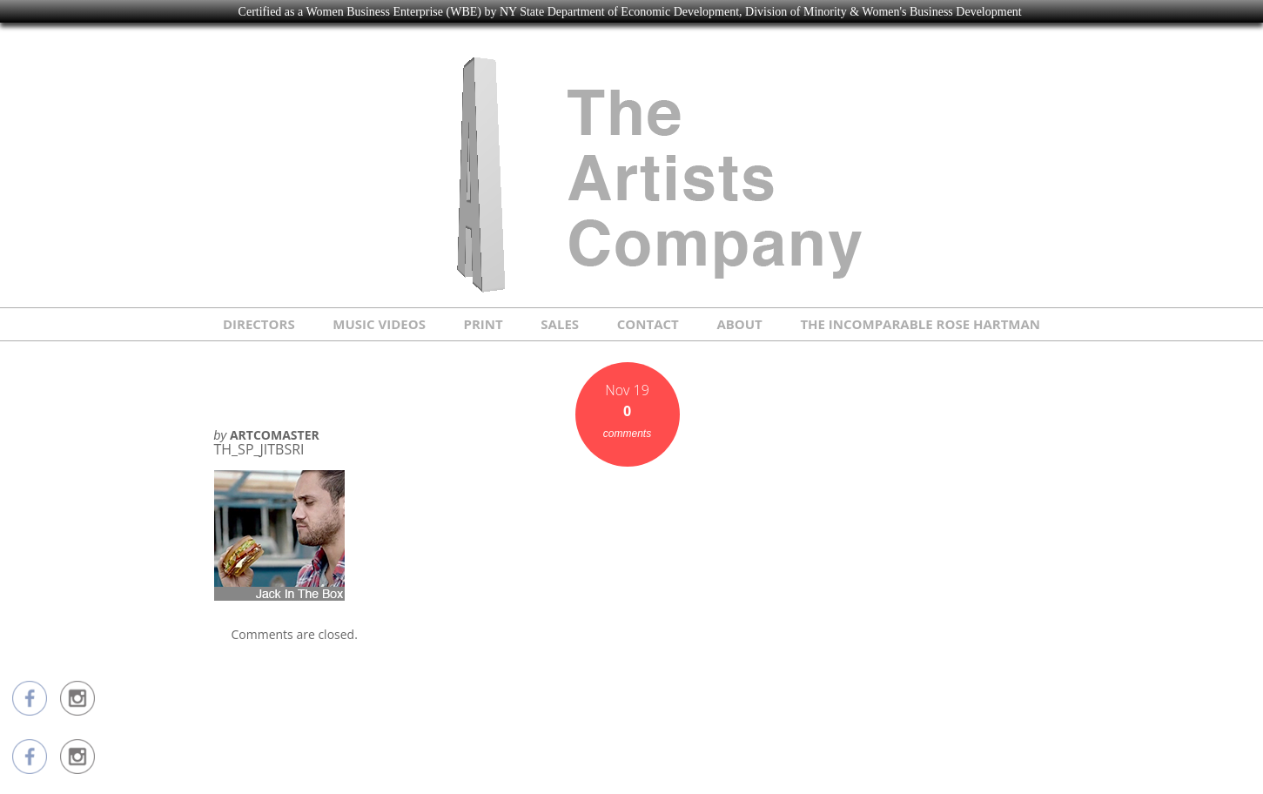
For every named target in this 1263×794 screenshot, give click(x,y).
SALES (560, 324)
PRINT (483, 324)
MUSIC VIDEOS (379, 324)
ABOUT (739, 324)
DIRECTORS (259, 324)
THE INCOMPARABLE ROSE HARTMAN (920, 324)
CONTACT (648, 324)
